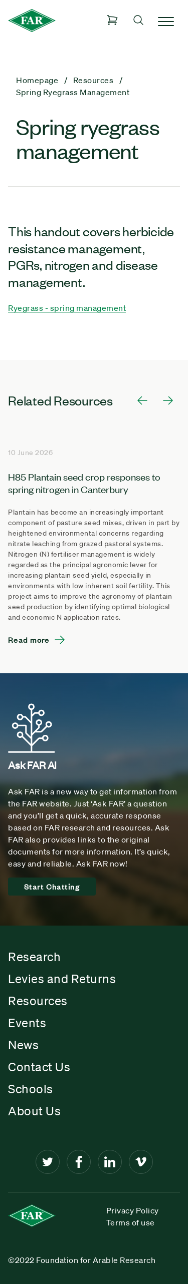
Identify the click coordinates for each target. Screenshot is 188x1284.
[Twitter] (48, 1162)
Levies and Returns (62, 979)
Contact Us (39, 1067)
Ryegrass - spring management (67, 308)
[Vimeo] (141, 1162)
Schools (30, 1089)
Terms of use (130, 1222)
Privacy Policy (132, 1210)
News (23, 1045)
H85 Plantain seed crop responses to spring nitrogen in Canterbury (84, 482)
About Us (34, 1111)
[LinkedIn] (110, 1162)
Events (27, 1023)
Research (34, 957)
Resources (38, 1001)
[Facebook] (79, 1162)
